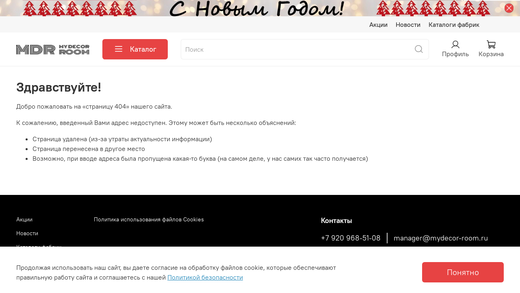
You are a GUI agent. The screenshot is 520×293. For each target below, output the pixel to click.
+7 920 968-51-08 (351, 238)
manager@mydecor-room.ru (441, 238)
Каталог (135, 49)
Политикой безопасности (205, 277)
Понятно (463, 272)
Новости (408, 24)
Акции (378, 24)
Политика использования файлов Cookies (149, 219)
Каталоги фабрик (454, 24)
